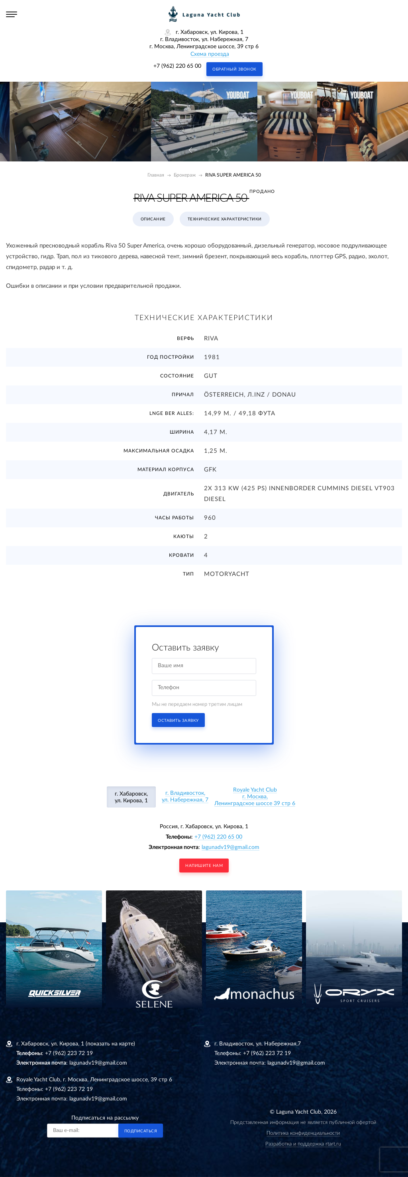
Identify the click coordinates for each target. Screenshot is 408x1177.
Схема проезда (209, 54)
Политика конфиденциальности (303, 1133)
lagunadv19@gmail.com (230, 847)
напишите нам (204, 866)
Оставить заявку (178, 721)
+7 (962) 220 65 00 (177, 66)
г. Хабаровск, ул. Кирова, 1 (131, 797)
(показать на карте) (110, 1044)
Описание (153, 219)
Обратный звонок (234, 69)
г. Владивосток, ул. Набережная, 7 (185, 796)
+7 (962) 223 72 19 (69, 1053)
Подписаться (140, 1131)
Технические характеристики (225, 219)
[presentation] (192, 150)
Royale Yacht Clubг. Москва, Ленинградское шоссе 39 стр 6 (254, 796)
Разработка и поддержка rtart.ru (303, 1144)
